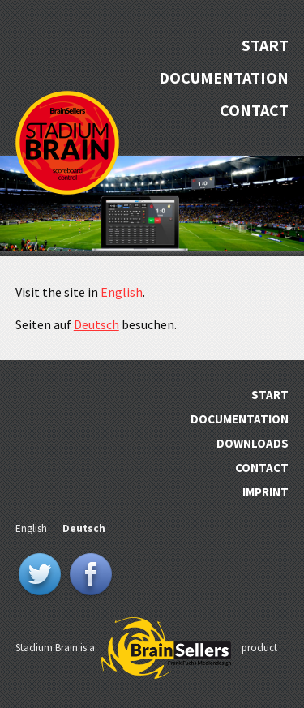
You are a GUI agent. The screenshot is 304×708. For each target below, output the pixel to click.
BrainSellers (166, 648)
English (122, 292)
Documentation (224, 77)
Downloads (252, 443)
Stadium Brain (67, 143)
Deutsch (96, 324)
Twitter (39, 575)
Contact (254, 110)
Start (265, 45)
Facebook (90, 575)
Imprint (265, 492)
